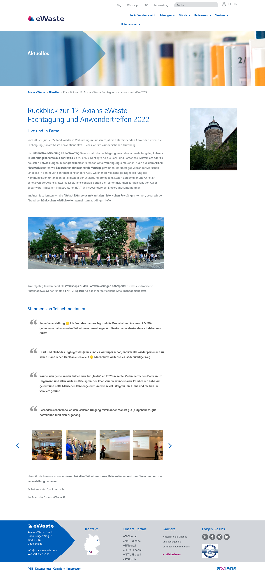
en (235, 4)
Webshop (131, 5)
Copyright (59, 568)
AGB (30, 568)
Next (169, 445)
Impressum (74, 568)
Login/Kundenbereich (124, 15)
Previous (18, 445)
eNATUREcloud (132, 554)
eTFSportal (129, 545)
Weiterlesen (173, 554)
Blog (117, 5)
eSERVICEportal (132, 550)
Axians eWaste (36, 92)
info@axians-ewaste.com (42, 550)
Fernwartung (160, 5)
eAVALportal (130, 559)
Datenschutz (43, 568)
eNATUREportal (132, 541)
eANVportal (130, 536)
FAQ (145, 5)
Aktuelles (54, 92)
